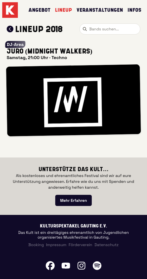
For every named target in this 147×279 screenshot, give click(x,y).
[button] (73, 100)
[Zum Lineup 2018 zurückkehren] (10, 29)
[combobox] (109, 29)
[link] (73, 200)
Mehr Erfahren (73, 200)
